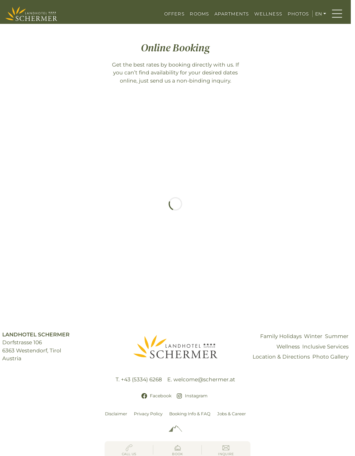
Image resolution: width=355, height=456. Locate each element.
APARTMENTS (231, 14)
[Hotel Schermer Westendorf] (31, 13)
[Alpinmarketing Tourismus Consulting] (175, 429)
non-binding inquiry (203, 80)
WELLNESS (268, 14)
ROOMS (199, 14)
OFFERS (174, 14)
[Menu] (337, 13)
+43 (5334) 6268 (141, 379)
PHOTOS (298, 14)
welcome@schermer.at (204, 379)
